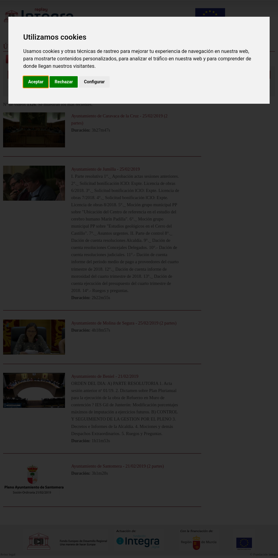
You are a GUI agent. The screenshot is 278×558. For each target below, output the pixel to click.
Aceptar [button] (36, 81)
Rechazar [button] (63, 81)
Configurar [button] (94, 81)
